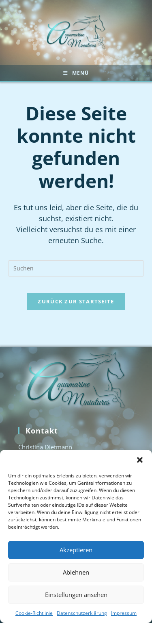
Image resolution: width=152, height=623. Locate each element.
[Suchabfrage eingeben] (76, 268)
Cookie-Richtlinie (34, 613)
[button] (140, 460)
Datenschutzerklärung (82, 613)
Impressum (124, 613)
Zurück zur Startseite (76, 301)
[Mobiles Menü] (76, 73)
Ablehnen (76, 572)
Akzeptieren (76, 550)
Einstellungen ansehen (76, 594)
